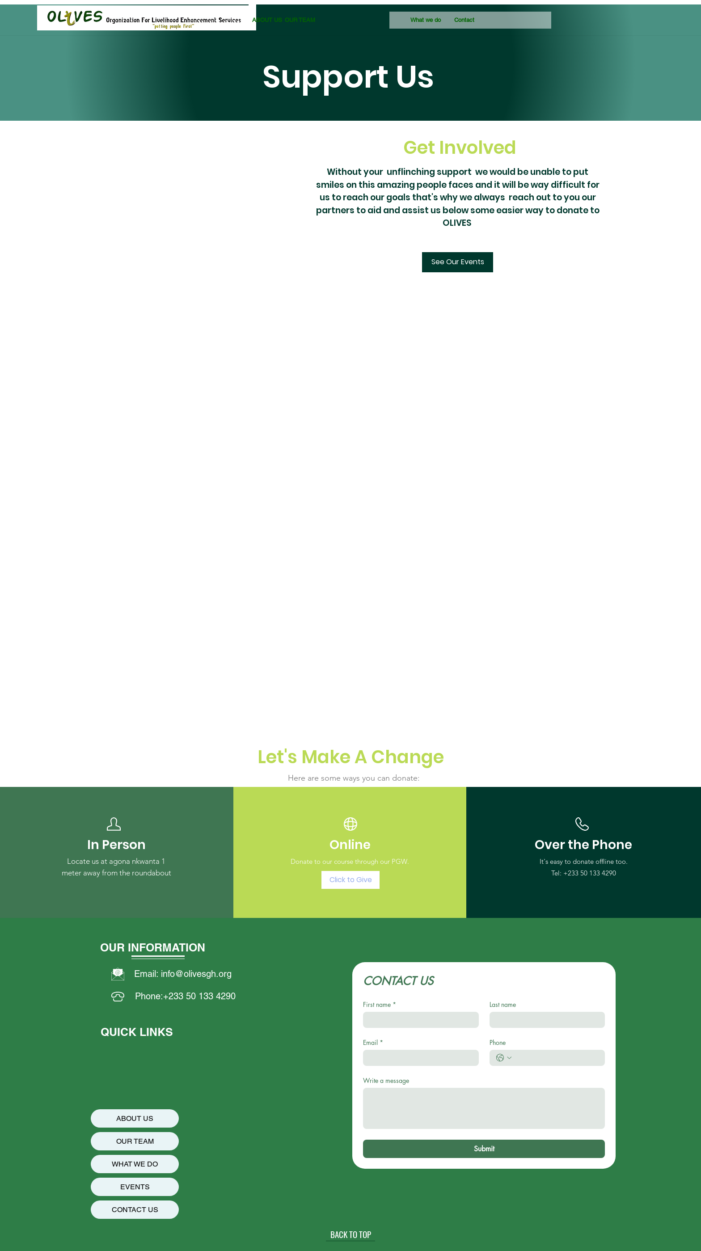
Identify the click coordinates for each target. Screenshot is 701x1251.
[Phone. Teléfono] (556, 1058)
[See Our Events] (457, 262)
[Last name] (545, 1020)
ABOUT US (134, 1118)
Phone (498, 1042)
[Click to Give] (350, 880)
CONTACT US (135, 1209)
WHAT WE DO (135, 1164)
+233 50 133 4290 (589, 873)
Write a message (386, 1080)
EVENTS (135, 1187)
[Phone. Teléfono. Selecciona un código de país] (504, 1057)
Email (373, 1042)
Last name (503, 1004)
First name (379, 1004)
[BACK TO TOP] (350, 1234)
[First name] (418, 1020)
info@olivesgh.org (196, 973)
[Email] (418, 1058)
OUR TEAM (135, 1141)
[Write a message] (484, 1108)
